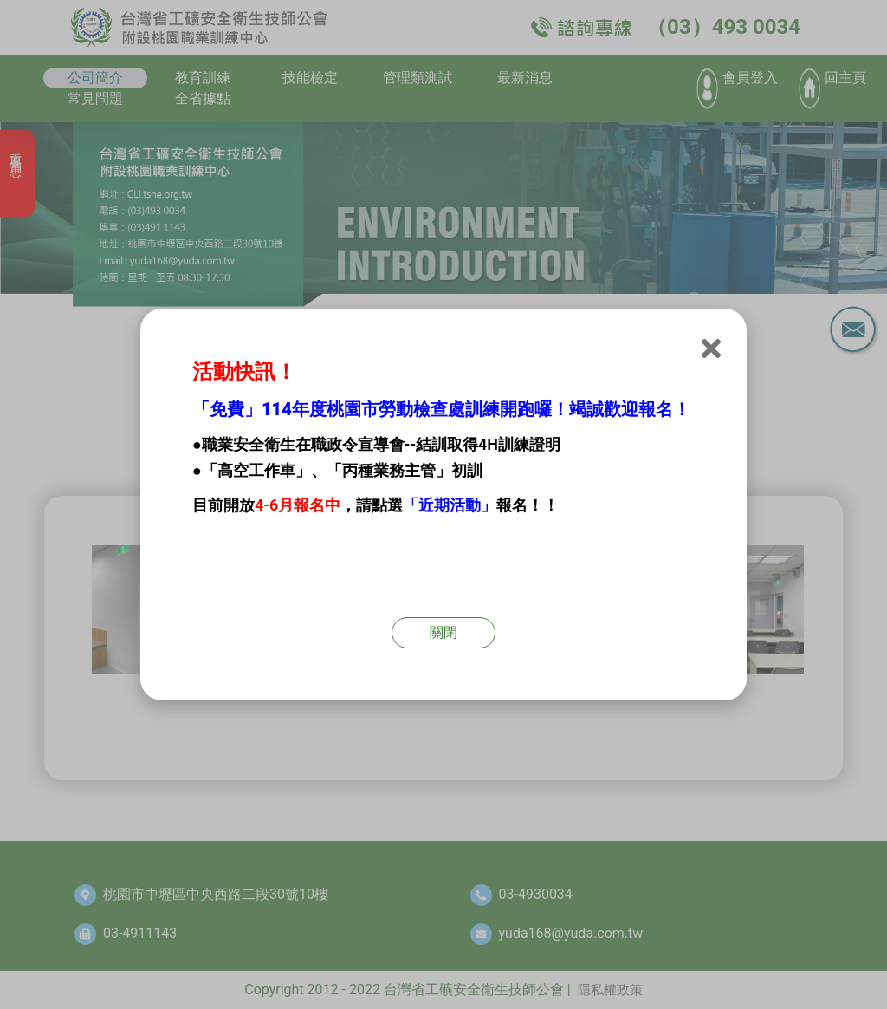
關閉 (443, 632)
